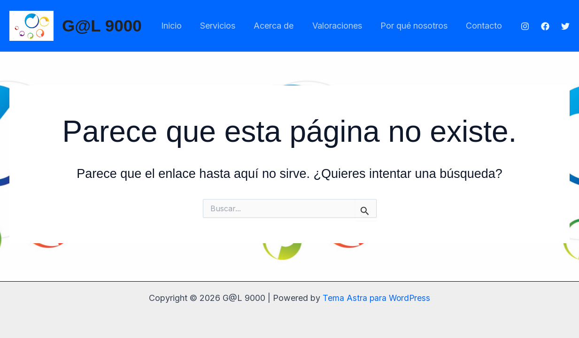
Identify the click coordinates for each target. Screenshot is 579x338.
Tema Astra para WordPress (376, 298)
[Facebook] (545, 26)
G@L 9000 (102, 25)
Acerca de (279, 26)
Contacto (485, 26)
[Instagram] (525, 26)
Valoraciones (341, 26)
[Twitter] (565, 26)
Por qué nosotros (416, 26)
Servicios (224, 26)
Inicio (180, 26)
